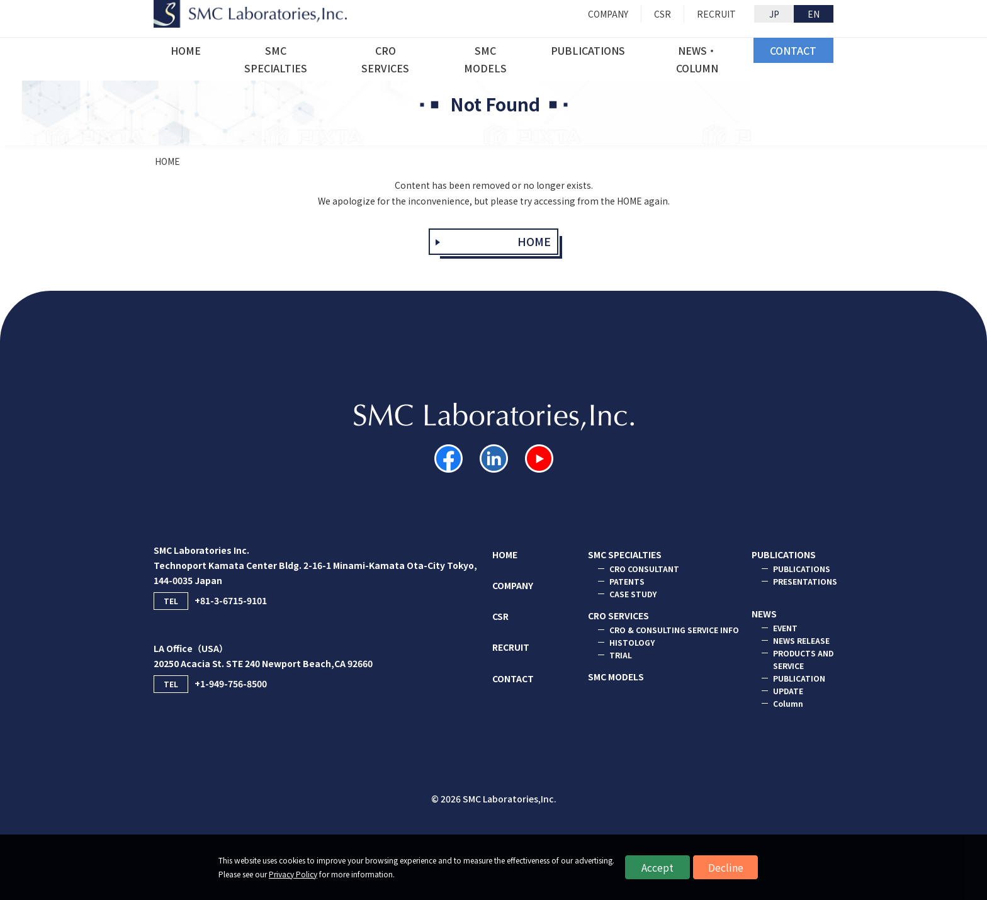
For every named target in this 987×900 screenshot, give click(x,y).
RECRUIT (510, 647)
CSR (500, 616)
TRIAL (620, 655)
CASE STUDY (633, 593)
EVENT (785, 627)
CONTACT (513, 678)
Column (788, 703)
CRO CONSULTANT (644, 568)
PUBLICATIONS (784, 554)
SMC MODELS (616, 676)
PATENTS (627, 581)
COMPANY (512, 585)
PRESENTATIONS (805, 581)
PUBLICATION (799, 678)
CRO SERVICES (618, 615)
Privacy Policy (293, 874)
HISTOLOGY (632, 642)
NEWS (764, 613)
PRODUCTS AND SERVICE (803, 659)
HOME (167, 161)
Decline (725, 867)
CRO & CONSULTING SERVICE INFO (674, 629)
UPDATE (788, 690)
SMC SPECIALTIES (625, 554)
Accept (657, 867)
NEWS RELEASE (801, 640)
